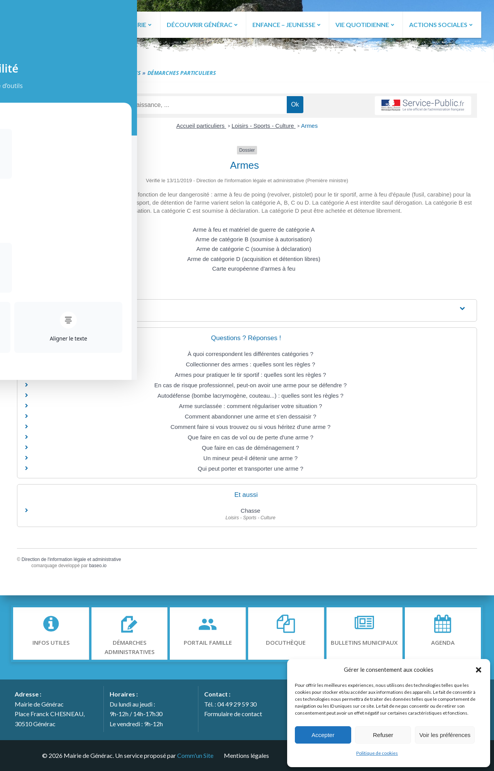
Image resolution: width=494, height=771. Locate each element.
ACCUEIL (90, 24)
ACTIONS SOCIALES (441, 24)
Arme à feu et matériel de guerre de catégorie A (254, 231)
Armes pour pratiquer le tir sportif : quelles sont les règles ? (250, 376)
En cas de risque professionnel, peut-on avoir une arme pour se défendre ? (250, 386)
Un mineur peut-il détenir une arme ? (250, 459)
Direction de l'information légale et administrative (75, 561)
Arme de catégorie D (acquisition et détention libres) (253, 260)
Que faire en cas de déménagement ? (250, 449)
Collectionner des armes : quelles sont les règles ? (250, 366)
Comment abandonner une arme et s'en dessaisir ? (250, 418)
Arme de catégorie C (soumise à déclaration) (253, 250)
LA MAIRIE (135, 24)
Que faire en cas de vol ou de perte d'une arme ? (250, 438)
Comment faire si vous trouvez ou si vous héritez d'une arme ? (251, 428)
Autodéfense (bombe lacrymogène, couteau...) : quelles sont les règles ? (250, 397)
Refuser (383, 735)
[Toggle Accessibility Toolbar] (16, 29)
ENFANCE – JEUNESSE (287, 24)
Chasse (251, 512)
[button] (478, 669)
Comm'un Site (194, 755)
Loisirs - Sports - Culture (264, 127)
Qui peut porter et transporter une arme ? (250, 470)
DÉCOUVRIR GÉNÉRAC (202, 24)
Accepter (322, 735)
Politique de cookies (377, 753)
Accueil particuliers (201, 127)
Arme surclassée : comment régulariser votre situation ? (250, 407)
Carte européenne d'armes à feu (254, 270)
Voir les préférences (444, 735)
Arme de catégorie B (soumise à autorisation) (254, 241)
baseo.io (101, 567)
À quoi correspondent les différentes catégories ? (250, 355)
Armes (309, 127)
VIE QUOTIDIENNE (365, 24)
